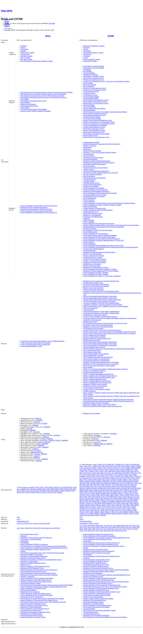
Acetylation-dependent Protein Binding (95, 125)
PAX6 (89, 496)
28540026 (113, 433)
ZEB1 (137, 513)
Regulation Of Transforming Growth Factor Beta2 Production (39, 575)
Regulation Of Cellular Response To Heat (95, 267)
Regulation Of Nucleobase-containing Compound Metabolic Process (41, 559)
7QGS (105, 529)
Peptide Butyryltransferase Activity (93, 129)
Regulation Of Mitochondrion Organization (96, 191)
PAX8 (93, 496)
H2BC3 (112, 478)
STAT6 (124, 507)
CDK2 (115, 468)
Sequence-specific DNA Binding (93, 597)
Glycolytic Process (89, 156)
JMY (109, 485)
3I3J (104, 525)
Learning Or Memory (89, 179)
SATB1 (88, 503)
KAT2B (130, 485)
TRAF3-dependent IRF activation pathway (96, 354)
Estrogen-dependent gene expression (94, 347)
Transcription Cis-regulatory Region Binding (96, 595)
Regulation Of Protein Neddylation (31, 607)
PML (92, 498)
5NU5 (106, 527)
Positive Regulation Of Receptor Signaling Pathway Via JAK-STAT (103, 240)
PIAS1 (120, 496)
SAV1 (92, 503)
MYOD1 (109, 491)
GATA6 (98, 476)
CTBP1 (136, 469)
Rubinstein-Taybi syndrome (91, 413)
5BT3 (134, 525)
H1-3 (81, 478)
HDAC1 (104, 480)
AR (131, 464)
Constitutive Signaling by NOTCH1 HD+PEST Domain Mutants (102, 304)
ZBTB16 (91, 513)
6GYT (130, 527)
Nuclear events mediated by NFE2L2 (94, 370)
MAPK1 (94, 488)
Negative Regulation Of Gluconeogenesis (95, 233)
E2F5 (84, 473)
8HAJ (114, 530)
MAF (122, 486)
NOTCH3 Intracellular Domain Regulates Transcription (100, 342)
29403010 (52, 440)
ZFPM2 (82, 515)
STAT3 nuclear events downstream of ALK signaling (99, 365)
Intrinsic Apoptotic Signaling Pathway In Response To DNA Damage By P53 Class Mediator (111, 225)
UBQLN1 (108, 512)
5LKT (81, 527)
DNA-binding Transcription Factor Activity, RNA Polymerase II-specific (42, 96)
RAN (128, 500)
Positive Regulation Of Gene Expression (95, 189)
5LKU (85, 527)
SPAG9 (19, 492)
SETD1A (118, 503)
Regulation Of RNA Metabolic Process (32, 568)
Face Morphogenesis (89, 250)
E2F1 (81, 473)
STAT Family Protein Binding (92, 118)
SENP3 (103, 503)
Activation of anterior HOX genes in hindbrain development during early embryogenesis (110, 318)
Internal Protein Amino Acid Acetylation (95, 167)
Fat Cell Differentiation (90, 232)
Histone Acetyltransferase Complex (94, 46)
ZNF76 (97, 515)
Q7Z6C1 (96, 523)
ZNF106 (87, 515)
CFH (81, 469)
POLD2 (101, 498)
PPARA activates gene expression (93, 288)
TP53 (106, 510)
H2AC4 (97, 478)
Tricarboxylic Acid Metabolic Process (94, 259)
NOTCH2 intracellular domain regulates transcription (99, 301)
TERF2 (128, 508)
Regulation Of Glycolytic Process (93, 157)
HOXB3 (130, 481)
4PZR (123, 525)
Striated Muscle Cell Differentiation (31, 614)
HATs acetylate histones (90, 308)
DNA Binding (25, 99)
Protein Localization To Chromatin (93, 255)
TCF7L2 (119, 508)
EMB (116, 473)
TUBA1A (38, 492)
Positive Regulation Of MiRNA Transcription (34, 544)
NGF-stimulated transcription (92, 350)
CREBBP (127, 469)
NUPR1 (132, 495)
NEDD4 (103, 493)
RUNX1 (124, 502)
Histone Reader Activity (90, 135)
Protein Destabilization (90, 206)
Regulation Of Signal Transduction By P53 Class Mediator (101, 271)
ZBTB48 (102, 513)
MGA (45, 489)
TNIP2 (103, 510)
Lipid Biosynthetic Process (91, 183)
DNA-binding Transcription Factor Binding (34, 109)
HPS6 (109, 483)
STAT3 (108, 507)
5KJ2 (138, 525)
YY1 (86, 513)
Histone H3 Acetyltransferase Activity (94, 88)
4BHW (119, 525)
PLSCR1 (82, 498)
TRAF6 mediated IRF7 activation (93, 355)
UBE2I (102, 512)
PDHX (111, 496)
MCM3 (118, 488)
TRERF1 (129, 510)
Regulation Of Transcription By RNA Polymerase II (36, 209)
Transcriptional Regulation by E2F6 (31, 346)
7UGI (120, 529)
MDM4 (86, 490)
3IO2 (107, 525)
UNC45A (50, 492)
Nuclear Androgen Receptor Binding (94, 108)
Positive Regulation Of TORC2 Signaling (95, 274)
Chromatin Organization (90, 612)
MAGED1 (127, 486)
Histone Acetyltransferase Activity (93, 79)
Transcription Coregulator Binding (93, 66)
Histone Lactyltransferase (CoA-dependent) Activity (99, 123)
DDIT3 (114, 471)
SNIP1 (73, 491)
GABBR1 (23, 489)
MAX (48, 36)
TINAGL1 (97, 510)
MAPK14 (40, 489)
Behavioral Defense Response (92, 151)
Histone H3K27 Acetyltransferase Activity (96, 103)
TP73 (120, 510)
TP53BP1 (111, 510)
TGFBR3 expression (89, 391)
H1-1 (139, 476)
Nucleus (23, 47)
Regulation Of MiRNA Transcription (32, 554)
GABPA (134, 474)
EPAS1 (71, 487)
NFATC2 (126, 493)
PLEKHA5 (36, 491)
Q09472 (91, 523)
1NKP (27, 528)
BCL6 (123, 466)
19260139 (38, 418)
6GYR (126, 527)
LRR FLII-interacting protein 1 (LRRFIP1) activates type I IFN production (105, 306)
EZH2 (89, 474)
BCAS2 (115, 466)
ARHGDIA (136, 464)
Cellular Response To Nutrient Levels (94, 208)
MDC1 (139, 488)
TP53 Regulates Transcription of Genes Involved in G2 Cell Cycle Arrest (105, 323)
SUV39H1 (83, 508)
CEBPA (128, 468)
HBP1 (99, 480)
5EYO (39, 528)
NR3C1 (117, 495)
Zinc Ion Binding (88, 86)
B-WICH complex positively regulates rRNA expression (100, 316)
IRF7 (98, 485)
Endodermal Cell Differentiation (93, 217)
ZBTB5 (113, 513)
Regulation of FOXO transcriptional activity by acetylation (101, 362)
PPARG (125, 498)
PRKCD (87, 500)
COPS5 (50, 487)
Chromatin (24, 46)
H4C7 (86, 480)
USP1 (55, 492)
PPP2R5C (131, 498)
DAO (106, 471)
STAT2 (104, 507)
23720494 (44, 423)
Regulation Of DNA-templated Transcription (34, 207)
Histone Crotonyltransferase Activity (94, 130)
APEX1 (127, 464)
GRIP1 (131, 476)
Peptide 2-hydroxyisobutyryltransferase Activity (97, 120)
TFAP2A (133, 508)
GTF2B (135, 476)
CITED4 (100, 469)
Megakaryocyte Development (92, 215)
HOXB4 (135, 481)
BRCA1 (133, 466)
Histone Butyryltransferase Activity (94, 132)
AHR (109, 464)
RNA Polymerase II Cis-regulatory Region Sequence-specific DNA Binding (43, 94)
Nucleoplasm (24, 49)
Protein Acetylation (89, 166)
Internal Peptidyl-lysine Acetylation (94, 196)
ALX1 (123, 464)
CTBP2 (82, 471)
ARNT (82, 466)
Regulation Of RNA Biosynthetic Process (33, 558)
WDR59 (126, 512)
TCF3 (111, 508)
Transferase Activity (89, 93)
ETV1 (81, 474)
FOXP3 (125, 474)
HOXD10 (98, 483)
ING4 (140, 483)
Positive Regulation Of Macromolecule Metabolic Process (100, 544)
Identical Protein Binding (28, 104)
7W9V (136, 529)
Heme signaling (88, 367)
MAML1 (133, 486)
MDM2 (82, 490)
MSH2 (53, 489)
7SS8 (108, 529)
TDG (124, 508)
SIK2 (123, 503)
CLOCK (106, 469)
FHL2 (102, 474)
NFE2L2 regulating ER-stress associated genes (97, 382)
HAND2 (94, 480)
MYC (74, 489)
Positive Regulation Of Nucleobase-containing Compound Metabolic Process (44, 586)
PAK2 (85, 496)
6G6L (50, 528)
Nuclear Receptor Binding (91, 96)
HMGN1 (82, 481)
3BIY (101, 525)
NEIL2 (108, 493)
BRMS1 (138, 466)
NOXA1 (88, 495)
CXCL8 (96, 471)
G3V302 (19, 523)
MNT (48, 489)
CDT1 (119, 468)
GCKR (103, 476)
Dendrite (23, 51)
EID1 (98, 473)
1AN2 (18, 528)
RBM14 (135, 500)
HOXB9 (92, 483)
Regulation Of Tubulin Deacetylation (94, 262)
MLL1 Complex (25, 57)
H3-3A (117, 478)
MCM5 (134, 488)
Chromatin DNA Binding (90, 98)
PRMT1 (98, 500)
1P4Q (85, 525)
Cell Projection (25, 54)
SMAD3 (62, 491)
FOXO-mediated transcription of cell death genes (98, 357)
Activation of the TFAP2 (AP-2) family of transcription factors (102, 330)
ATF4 (99, 466)
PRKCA (137, 498)
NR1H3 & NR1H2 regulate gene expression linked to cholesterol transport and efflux (109, 348)
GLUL (107, 476)
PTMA (108, 500)
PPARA (115, 498)
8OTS (54, 528)
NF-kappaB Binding (89, 110)
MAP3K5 (89, 488)
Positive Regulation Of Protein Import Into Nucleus (98, 223)
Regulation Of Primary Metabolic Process (33, 603)
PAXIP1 (98, 496)
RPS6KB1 (112, 502)
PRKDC (92, 500)
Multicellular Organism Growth (92, 213)
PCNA (107, 496)
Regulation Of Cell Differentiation (93, 603)
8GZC (97, 530)
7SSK (112, 529)
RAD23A (118, 500)
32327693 (36, 432)
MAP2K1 (82, 488)
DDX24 (118, 471)
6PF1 (138, 527)
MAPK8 (99, 488)
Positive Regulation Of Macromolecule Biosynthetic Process (101, 556)
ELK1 (109, 473)
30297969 (97, 445)
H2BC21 (107, 478)
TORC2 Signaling (88, 222)
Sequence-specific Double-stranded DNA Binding (36, 111)
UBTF (113, 512)
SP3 (124, 505)
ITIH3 (102, 485)
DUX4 (136, 471)
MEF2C (96, 490)
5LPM (102, 527)
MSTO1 (86, 491)
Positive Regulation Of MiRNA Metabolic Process (36, 549)
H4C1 (133, 478)
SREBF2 (82, 507)
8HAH (106, 530)
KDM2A (87, 486)
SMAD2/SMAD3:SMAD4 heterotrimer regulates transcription (102, 299)
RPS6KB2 (118, 502)
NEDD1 (98, 493)
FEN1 (98, 474)
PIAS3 (125, 496)
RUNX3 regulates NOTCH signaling (94, 335)
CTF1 (86, 471)
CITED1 (89, 469)
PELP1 (116, 496)
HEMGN (120, 480)
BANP (32, 487)
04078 (81, 519)
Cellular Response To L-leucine (92, 257)
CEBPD (138, 468)
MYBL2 (100, 491)
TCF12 (107, 508)
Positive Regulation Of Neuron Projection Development (100, 193)
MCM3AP (124, 488)
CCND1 (104, 468)
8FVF (93, 530)
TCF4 (115, 508)
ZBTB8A (125, 513)
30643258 (106, 437)
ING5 (81, 485)
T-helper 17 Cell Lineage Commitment (95, 260)
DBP (109, 471)
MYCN (30, 491)
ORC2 (81, 496)
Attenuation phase (88, 310)
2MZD (97, 525)
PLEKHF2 (43, 491)
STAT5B (119, 507)
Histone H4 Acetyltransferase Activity (94, 90)
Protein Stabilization (89, 244)
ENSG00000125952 (23, 521)
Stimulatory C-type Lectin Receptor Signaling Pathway (99, 152)
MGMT (107, 490)
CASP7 (41, 487)
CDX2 (123, 468)
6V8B (85, 529)
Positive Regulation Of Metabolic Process (95, 561)
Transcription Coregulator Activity (93, 76)
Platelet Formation (88, 200)
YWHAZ (82, 513)
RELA (91, 502)
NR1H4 (102, 495)
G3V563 (24, 523)
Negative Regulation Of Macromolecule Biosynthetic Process (39, 600)
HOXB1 (119, 481)
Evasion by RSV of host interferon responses (96, 389)
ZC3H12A (131, 513)
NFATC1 (121, 493)
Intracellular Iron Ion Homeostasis (31, 610)
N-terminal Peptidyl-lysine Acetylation (95, 195)
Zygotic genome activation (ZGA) (93, 387)
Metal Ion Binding (88, 105)
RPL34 (53, 491)
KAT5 (135, 485)
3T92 (114, 525)
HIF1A (28, 489)
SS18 (90, 507)
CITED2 (95, 469)
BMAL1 (128, 466)
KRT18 (114, 486)
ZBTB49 (108, 513)
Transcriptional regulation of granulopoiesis (96, 359)
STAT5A (113, 507)
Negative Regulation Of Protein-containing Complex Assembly (102, 205)
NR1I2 (107, 495)
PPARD (120, 498)
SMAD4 (68, 491)
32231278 (97, 442)
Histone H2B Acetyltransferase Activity (95, 101)
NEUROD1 (114, 493)
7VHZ (128, 529)
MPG (132, 490)
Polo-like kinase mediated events (93, 282)
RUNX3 (135, 502)
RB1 (131, 500)
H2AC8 (102, 478)
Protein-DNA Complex (27, 52)
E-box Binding (25, 107)
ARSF (86, 466)
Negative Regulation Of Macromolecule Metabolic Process (38, 573)
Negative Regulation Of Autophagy (94, 188)
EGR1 (94, 473)
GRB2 (126, 476)
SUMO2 (133, 507)
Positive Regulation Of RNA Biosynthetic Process (36, 593)
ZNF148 (92, 515)
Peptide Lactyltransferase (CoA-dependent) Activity (99, 122)
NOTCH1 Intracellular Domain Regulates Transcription (100, 296)
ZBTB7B (119, 513)
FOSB (106, 474)
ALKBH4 (118, 464)
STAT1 (99, 507)
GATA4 (88, 476)
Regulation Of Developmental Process (94, 600)
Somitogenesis (87, 147)
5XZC (110, 527)
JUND (121, 485)
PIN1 (128, 496)
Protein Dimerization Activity (29, 106)
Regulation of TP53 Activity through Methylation (98, 326)
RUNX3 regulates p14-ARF (91, 340)
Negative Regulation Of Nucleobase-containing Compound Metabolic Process (44, 548)
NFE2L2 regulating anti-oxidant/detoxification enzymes (100, 376)
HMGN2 (88, 481)
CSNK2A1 (56, 487)
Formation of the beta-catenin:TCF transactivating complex (101, 291)
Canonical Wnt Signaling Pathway (93, 249)
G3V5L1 (30, 523)
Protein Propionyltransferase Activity (94, 115)
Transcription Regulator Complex (93, 52)
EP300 (111, 36)
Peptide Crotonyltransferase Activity (94, 127)
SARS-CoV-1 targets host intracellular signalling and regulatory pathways (105, 369)
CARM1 (93, 468)
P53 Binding (87, 69)
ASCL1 (90, 466)
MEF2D (102, 490)
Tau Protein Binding (89, 107)
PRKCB (82, 500)
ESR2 (132, 473)
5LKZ (94, 527)
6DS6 (114, 527)
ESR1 (128, 473)
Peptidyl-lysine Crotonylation (92, 264)
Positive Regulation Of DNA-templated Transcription (37, 211)
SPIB (132, 505)
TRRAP (32, 492)
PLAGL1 (133, 496)
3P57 (111, 525)
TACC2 (88, 508)
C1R (81, 468)
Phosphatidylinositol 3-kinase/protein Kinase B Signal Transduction (103, 227)
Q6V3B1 (41, 523)
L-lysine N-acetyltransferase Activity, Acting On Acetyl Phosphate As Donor (106, 81)
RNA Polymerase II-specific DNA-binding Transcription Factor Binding (105, 112)
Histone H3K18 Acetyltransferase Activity (96, 100)
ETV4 (85, 474)
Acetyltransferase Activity (91, 91)
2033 (81, 517)
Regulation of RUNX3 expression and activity (97, 338)
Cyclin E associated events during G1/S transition (35, 343)
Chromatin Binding (89, 73)
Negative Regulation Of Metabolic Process (33, 588)
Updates (7, 26)
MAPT (105, 488)
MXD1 (57, 489)
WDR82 (131, 512)
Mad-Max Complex (26, 56)
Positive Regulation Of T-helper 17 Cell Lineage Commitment (102, 276)
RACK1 (112, 500)
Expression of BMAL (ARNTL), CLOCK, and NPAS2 (99, 404)
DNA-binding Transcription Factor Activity (34, 101)
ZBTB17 (60, 492)
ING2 (136, 483)
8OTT (58, 528)
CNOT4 (111, 469)
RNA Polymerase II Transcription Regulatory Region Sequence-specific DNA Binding (47, 92)
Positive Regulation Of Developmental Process (97, 605)
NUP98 (127, 495)
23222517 (37, 455)
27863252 (43, 439)
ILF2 (120, 483)
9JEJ (121, 530)
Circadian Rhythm (88, 181)
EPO (124, 473)
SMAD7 (103, 505)
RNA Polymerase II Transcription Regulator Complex (37, 61)
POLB (96, 498)
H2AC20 (85, 478)
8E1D (89, 530)
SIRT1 (127, 503)
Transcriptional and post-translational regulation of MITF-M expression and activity (108, 399)
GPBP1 (118, 476)
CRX (131, 469)
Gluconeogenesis (88, 154)
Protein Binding (25, 102)
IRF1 (84, 485)
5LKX (90, 527)
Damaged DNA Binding (90, 74)
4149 (18, 517)
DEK (128, 471)
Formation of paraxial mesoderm (93, 372)
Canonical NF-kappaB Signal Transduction (96, 171)
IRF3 (91, 485)
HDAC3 (109, 480)
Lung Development (89, 201)
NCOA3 (87, 493)
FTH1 (75, 487)
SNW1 (113, 505)
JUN (113, 485)
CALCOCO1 (86, 468)
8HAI (110, 530)
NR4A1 (122, 495)
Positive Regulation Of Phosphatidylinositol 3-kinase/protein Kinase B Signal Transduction (110, 247)
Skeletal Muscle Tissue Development (94, 178)
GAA (130, 474)
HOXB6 (82, 483)
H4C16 (82, 480)
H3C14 (129, 478)
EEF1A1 (89, 473)
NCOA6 (92, 493)
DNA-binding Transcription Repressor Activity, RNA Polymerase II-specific (43, 97)
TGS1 (87, 510)
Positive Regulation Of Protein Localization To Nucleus (100, 269)
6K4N (134, 527)
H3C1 (125, 478)
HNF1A (93, 481)
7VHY (124, 529)
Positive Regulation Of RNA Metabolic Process (35, 608)
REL (87, 502)
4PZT (130, 525)
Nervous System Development (92, 174)
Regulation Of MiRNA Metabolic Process (33, 563)
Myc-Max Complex (26, 59)
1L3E (81, 525)
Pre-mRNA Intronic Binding (91, 117)
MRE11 (136, 490)
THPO (92, 510)
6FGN (118, 527)
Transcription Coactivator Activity (93, 78)
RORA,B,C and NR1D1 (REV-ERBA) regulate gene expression (102, 406)
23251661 (37, 450)
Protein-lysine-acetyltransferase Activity (95, 113)
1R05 (35, 528)
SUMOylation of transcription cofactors (95, 315)
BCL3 (119, 466)
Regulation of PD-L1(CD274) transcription (96, 403)
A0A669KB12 (84, 523)
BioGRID (7, 30)
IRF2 (88, 485)
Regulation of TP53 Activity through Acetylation (98, 325)
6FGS (122, 527)
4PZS (126, 525)
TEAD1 (27, 492)
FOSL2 (115, 474)
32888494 (35, 425)
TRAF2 (124, 510)
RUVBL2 (82, 503)
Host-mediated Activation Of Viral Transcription (97, 230)
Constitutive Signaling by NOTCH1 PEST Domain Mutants (101, 303)
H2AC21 (91, 478)
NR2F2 (112, 495)
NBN (130, 491)
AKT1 (113, 464)
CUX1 (62, 487)
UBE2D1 (97, 512)
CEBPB (133, 468)
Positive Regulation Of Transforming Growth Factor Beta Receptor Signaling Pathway (109, 203)
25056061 (96, 444)
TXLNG (44, 492)
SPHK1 (127, 505)
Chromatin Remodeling (90, 159)
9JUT (125, 530)
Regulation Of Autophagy (91, 186)
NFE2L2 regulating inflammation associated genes (98, 374)
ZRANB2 (103, 515)
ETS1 (135, 473)
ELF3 (105, 473)
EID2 (101, 473)
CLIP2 (46, 487)
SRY (86, 507)
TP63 (116, 510)
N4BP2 (115, 491)
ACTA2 (104, 464)
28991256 (102, 444)
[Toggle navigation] (1, 16)
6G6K (47, 528)
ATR (106, 466)
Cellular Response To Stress (91, 614)
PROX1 (103, 500)
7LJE (101, 529)
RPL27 (99, 502)
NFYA (132, 493)
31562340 (29, 428)
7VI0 (132, 529)
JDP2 (106, 485)
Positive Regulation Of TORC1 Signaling (95, 272)
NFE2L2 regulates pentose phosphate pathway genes (99, 377)
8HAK (118, 530)
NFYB (136, 493)
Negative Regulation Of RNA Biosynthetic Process (36, 580)
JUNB (117, 485)
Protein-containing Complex (91, 59)
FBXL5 (94, 474)
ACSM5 (99, 464)
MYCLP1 (24, 491)
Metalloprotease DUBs (90, 321)
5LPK (97, 527)
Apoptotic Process (88, 169)
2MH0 (93, 525)
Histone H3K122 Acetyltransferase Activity (96, 137)
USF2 (117, 512)
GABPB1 (82, 476)
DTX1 (132, 471)
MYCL (19, 491)
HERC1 (126, 480)
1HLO (23, 528)
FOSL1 (111, 474)
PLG (138, 496)
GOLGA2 (113, 476)
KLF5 (105, 486)
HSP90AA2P (115, 483)
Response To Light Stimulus (29, 561)
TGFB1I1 (82, 510)
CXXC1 (102, 471)
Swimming (86, 218)
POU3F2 (110, 498)
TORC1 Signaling (88, 220)
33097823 (39, 420)
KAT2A (125, 485)
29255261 (95, 439)
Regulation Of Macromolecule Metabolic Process (35, 612)
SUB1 (128, 507)
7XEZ (81, 530)
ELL (113, 473)
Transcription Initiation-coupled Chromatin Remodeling (100, 235)
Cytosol (85, 57)
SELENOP (97, 503)
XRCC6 (136, 512)
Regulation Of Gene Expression (30, 592)
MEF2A (91, 490)
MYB (95, 491)
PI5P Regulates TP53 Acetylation (93, 328)
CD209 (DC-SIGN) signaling (92, 320)
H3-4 (121, 478)
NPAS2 (93, 495)
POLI (105, 498)
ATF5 (103, 466)
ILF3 (124, 483)
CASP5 (36, 487)
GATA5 (93, 476)
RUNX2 (129, 502)
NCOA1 (134, 491)
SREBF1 (136, 505)
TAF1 (23, 492)
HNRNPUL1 (106, 481)
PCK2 (103, 496)
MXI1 (71, 489)
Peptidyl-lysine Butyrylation (91, 266)
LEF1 (118, 486)
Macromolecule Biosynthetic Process (32, 615)
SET (114, 503)
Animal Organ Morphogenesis (92, 184)
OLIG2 (137, 495)
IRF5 (95, 485)
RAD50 (124, 500)
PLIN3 (48, 491)
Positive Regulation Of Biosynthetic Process (96, 559)
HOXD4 (104, 483)
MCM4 (129, 488)
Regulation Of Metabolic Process (93, 576)
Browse (7, 21)
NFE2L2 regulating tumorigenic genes (94, 379)
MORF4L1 (126, 490)
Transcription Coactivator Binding (93, 68)
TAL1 (103, 508)
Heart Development (89, 176)
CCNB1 (98, 468)
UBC (92, 512)
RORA (95, 502)
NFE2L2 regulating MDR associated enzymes (97, 381)
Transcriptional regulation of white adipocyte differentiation (101, 311)
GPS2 (122, 476)
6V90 (97, 529)
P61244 (36, 523)
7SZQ (116, 529)
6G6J (43, 528)
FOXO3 (120, 474)
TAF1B (98, 508)
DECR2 (124, 471)
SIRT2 (132, 503)
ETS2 (139, 473)
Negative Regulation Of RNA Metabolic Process (35, 566)
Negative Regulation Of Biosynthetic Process (34, 605)
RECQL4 (82, 502)
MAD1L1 (34, 489)
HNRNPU (99, 481)
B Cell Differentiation (89, 198)
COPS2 (116, 469)
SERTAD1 (109, 503)
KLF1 (92, 486)
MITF (112, 490)
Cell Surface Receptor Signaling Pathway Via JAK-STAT (100, 173)
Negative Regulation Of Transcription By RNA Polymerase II (39, 206)
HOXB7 (87, 483)
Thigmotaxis (87, 149)
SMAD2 (82, 505)
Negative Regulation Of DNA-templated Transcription (37, 578)
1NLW (31, 528)
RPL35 (58, 491)
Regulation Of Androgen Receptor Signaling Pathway (99, 252)
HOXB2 (124, 481)
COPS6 (121, 469)
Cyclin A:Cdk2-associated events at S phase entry (35, 344)
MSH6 (82, 491)
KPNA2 (109, 486)
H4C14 (138, 478)
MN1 (121, 490)
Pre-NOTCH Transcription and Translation (96, 284)
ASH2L (95, 466)
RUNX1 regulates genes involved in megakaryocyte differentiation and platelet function (109, 332)
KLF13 (96, 486)
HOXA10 (114, 481)
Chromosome (87, 54)
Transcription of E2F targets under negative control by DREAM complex (43, 341)
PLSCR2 (88, 498)
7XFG (85, 530)
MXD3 (62, 489)
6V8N (93, 529)
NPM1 (98, 495)
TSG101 (82, 512)
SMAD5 (98, 505)
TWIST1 (87, 512)
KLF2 (101, 486)
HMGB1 (136, 480)
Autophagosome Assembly (91, 142)
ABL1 (95, 464)
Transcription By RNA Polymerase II (94, 164)
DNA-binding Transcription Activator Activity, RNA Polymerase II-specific (43, 602)
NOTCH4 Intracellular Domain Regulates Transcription (100, 345)
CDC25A (110, 468)
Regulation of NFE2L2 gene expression (95, 384)
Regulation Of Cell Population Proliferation (96, 615)
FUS (18, 489)
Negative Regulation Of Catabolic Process (33, 617)
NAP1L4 (126, 491)
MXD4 (66, 489)
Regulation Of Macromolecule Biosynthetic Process (36, 581)
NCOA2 (82, 493)
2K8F (88, 525)
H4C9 (90, 480)
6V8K (89, 529)
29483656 (109, 444)
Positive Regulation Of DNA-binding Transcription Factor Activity (103, 245)
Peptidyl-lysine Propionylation (92, 254)
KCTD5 (82, 486)
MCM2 (113, 488)
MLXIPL (116, 490)
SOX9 (117, 505)
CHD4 (85, 469)
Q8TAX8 (47, 523)
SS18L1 (94, 507)
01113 (18, 519)
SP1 (121, 505)
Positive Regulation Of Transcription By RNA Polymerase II (39, 212)
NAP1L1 (120, 491)
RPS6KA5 (105, 502)
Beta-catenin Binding (89, 85)
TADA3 (93, 508)
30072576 (37, 422)
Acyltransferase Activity (90, 95)
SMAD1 (136, 503)
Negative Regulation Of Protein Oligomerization (98, 210)
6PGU (81, 529)
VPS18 (121, 512)
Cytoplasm (86, 56)
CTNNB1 (91, 471)
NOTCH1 (82, 495)
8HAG (102, 530)
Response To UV (26, 564)
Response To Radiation (27, 576)
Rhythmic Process (88, 242)
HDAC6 (114, 480)
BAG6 (110, 466)
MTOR (91, 491)
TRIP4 (135, 510)
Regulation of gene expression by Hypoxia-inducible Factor (101, 281)
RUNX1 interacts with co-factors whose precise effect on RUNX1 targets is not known (109, 333)
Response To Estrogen (90, 228)
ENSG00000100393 (86, 521)
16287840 (51, 23)
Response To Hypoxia (89, 145)
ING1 (132, 483)
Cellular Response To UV (91, 211)
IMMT (128, 483)
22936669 (97, 435)
